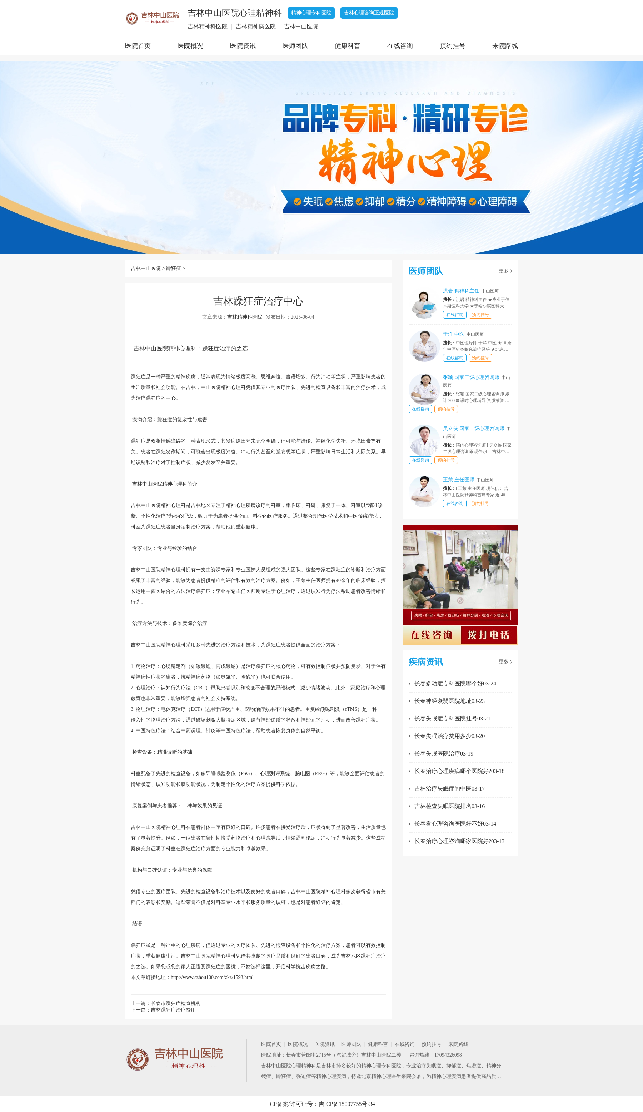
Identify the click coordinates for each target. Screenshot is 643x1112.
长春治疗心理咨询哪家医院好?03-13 (459, 841)
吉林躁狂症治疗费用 (173, 1010)
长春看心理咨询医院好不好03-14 (455, 824)
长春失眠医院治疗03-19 (443, 754)
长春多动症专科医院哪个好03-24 (455, 683)
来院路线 (505, 45)
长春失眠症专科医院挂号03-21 (452, 718)
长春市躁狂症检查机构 (176, 1003)
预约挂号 (452, 45)
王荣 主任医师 (468, 479)
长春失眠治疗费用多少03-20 (449, 736)
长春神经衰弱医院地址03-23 (449, 701)
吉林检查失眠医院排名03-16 (449, 806)
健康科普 (347, 45)
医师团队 (295, 45)
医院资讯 (243, 45)
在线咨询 (400, 45)
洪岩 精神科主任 (471, 291)
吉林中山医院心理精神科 (288, 1065)
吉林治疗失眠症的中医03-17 (449, 789)
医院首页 (138, 45)
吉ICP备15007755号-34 (347, 1104)
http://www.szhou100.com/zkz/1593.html (212, 977)
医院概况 (190, 45)
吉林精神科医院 (244, 317)
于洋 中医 (463, 334)
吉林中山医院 (146, 268)
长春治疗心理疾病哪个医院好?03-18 (459, 771)
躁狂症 (173, 268)
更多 (504, 271)
